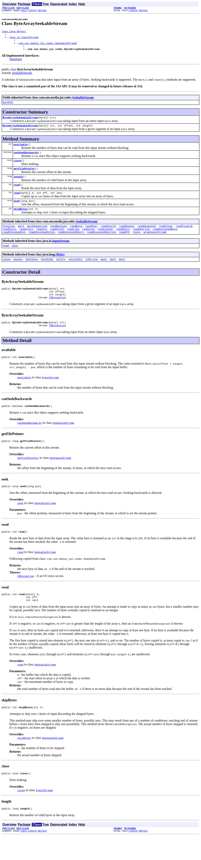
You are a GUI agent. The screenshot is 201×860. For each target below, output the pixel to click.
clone (6, 273)
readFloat (166, 238)
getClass (32, 273)
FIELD (23, 10)
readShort (123, 241)
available (20, 151)
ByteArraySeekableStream (20, 122)
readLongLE (105, 241)
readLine (73, 241)
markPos (8, 107)
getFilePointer (24, 177)
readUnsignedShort (71, 245)
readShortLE (141, 241)
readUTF (124, 245)
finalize (9, 238)
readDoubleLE (146, 238)
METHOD (42, 10)
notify (60, 273)
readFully (9, 241)
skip (15, 259)
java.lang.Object (14, 32)
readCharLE (108, 238)
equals (18, 273)
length (18, 185)
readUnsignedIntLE (42, 245)
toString (91, 273)
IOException (57, 314)
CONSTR (32, 10)
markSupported (37, 238)
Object (60, 268)
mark (21, 238)
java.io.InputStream (23, 39)
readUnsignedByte (165, 241)
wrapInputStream (154, 245)
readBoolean (58, 238)
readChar (91, 238)
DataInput (15, 63)
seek (17, 211)
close (17, 168)
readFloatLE (184, 238)
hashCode (47, 273)
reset (136, 245)
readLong (88, 241)
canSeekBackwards (26, 159)
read (17, 194)
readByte (76, 238)
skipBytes (20, 220)
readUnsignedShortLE (101, 245)
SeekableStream (22, 77)
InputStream (60, 253)
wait (103, 273)
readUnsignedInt (14, 245)
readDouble (126, 238)
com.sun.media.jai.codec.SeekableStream (47, 46)
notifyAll (75, 273)
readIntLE (57, 241)
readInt (41, 241)
